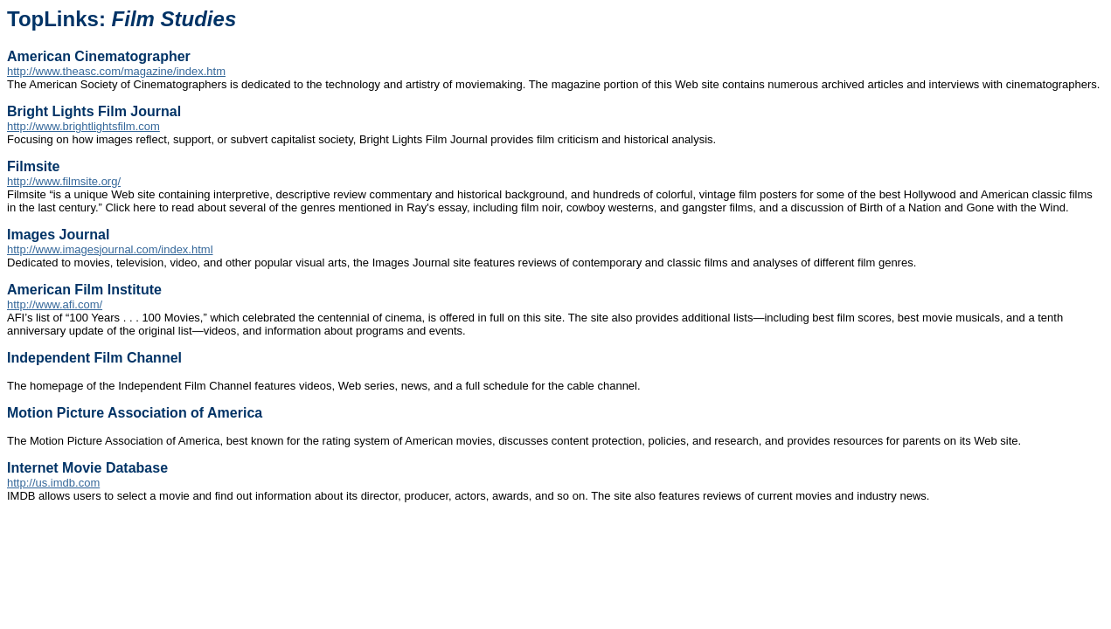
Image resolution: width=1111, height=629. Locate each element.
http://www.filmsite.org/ (64, 181)
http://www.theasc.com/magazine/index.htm (116, 71)
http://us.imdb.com (53, 482)
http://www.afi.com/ (54, 304)
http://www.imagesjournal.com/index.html (110, 249)
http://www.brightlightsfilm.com (83, 126)
